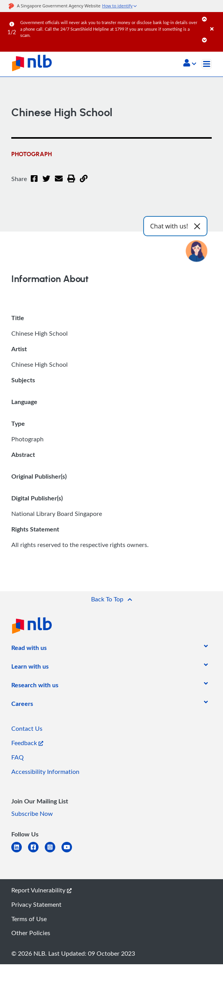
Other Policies (30, 933)
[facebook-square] (36, 852)
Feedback (27, 743)
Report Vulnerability (41, 890)
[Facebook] (34, 183)
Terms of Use (29, 919)
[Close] (215, 21)
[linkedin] (19, 852)
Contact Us (26, 728)
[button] (189, 63)
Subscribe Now (32, 813)
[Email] (58, 183)
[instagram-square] (53, 852)
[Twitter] (46, 183)
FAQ (17, 757)
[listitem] (29, 649)
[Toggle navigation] (207, 64)
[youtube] (69, 852)
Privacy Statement (36, 904)
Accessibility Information (45, 771)
